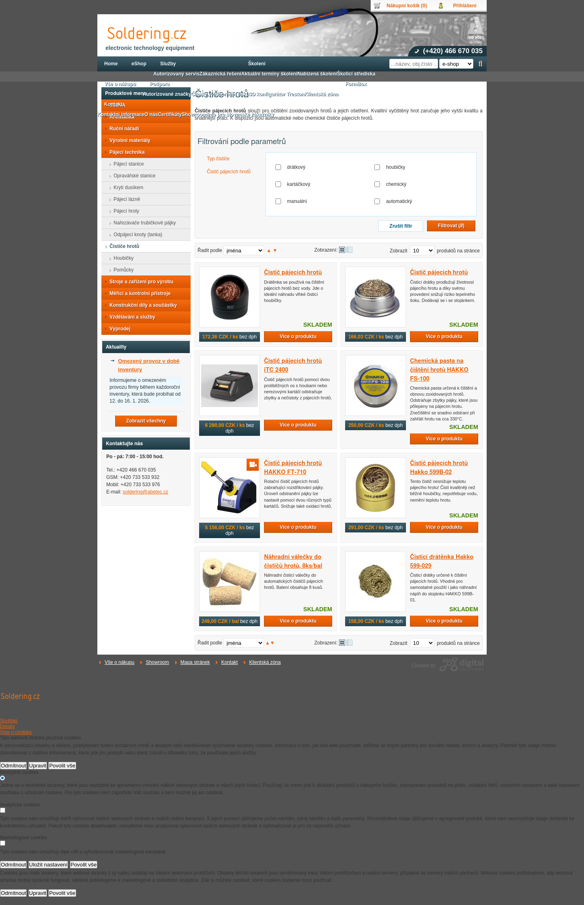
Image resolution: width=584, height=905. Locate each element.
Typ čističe (218, 159)
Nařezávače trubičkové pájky (142, 223)
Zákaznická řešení (220, 74)
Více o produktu (298, 336)
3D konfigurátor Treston (276, 94)
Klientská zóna (265, 662)
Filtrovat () (451, 225)
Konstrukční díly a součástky (141, 305)
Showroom (157, 662)
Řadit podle (210, 250)
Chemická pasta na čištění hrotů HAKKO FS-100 (439, 369)
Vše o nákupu (119, 662)
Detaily (7, 726)
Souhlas (8, 721)
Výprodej (117, 329)
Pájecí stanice (126, 164)
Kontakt (229, 662)
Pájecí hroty (124, 211)
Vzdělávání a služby (130, 317)
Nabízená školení (317, 74)
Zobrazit (398, 251)
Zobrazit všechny (146, 421)
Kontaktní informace (120, 114)
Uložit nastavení (48, 865)
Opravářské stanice (132, 176)
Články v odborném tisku (220, 94)
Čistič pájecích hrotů (229, 172)
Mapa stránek (195, 662)
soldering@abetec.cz (145, 492)
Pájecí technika (125, 152)
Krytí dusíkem (126, 187)
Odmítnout (13, 766)
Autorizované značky (167, 94)
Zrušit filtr (400, 226)
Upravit (37, 766)
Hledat (480, 64)
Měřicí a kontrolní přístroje (138, 293)
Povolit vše (62, 766)
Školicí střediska (356, 74)
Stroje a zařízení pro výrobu (139, 281)
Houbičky (121, 258)
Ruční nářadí (122, 128)
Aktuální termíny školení (269, 74)
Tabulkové (349, 250)
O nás (151, 114)
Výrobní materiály (127, 140)
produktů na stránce (458, 251)
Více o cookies (16, 732)
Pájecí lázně (124, 199)
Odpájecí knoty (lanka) (135, 234)
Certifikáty (170, 114)
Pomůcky (121, 270)
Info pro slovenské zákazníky (240, 114)
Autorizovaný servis (176, 74)
